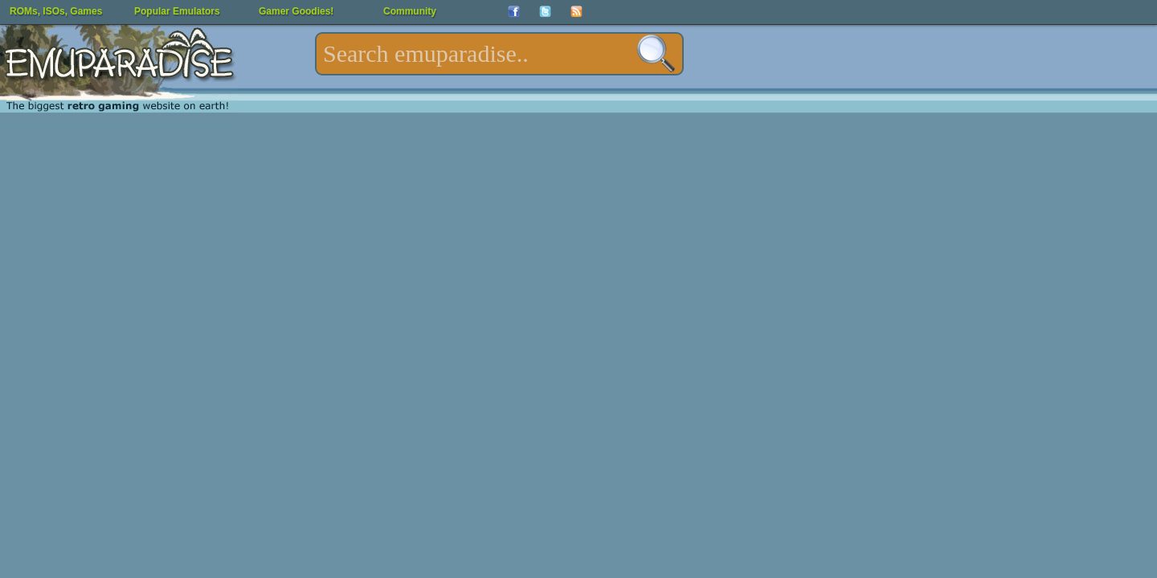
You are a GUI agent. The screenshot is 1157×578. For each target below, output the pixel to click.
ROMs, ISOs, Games (56, 11)
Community (409, 11)
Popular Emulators (177, 11)
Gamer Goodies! (296, 11)
